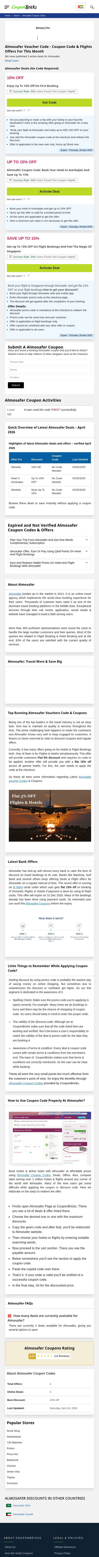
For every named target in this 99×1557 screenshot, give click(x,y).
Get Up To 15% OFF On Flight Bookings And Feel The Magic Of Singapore (49, 249)
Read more (12, 60)
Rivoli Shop (13, 1430)
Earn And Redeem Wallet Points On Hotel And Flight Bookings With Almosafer (42, 564)
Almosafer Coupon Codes (26, 1083)
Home (7, 16)
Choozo (11, 1465)
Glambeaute (14, 1436)
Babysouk (12, 1459)
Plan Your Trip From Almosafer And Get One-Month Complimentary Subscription (42, 541)
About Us (10, 1547)
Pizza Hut (12, 1454)
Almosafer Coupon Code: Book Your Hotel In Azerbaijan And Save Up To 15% (48, 172)
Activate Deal (49, 191)
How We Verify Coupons (19, 1553)
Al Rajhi (18, 887)
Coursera (12, 1483)
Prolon (10, 1448)
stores (16, 16)
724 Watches (14, 1442)
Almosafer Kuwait (23, 1514)
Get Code (49, 102)
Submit (16, 385)
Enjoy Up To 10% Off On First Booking (32, 86)
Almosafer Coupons (38, 903)
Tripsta (11, 1477)
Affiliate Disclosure (65, 1547)
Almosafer (16, 593)
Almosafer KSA (21, 1505)
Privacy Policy (62, 1553)
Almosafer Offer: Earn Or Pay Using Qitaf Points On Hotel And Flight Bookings (45, 553)
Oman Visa (13, 1471)
